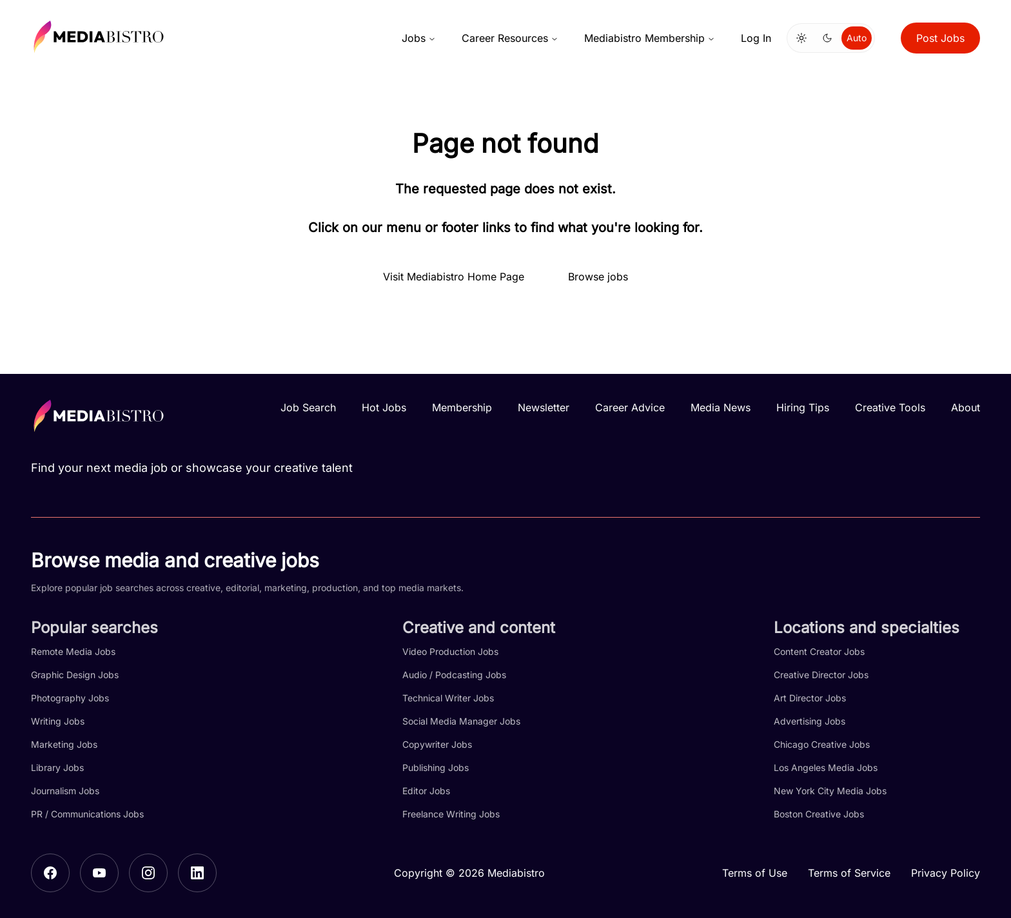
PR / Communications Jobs (87, 813)
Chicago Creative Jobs (822, 744)
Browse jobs (598, 276)
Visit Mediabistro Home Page (453, 276)
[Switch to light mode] (801, 38)
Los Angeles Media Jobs (826, 767)
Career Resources (510, 38)
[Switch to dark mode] (827, 38)
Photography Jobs (70, 697)
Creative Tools (890, 407)
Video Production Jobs (450, 651)
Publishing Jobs (435, 767)
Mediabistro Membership (649, 38)
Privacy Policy (945, 872)
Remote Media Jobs (73, 651)
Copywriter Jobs (437, 744)
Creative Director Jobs (821, 674)
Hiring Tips (802, 407)
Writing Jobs (57, 721)
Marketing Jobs (64, 744)
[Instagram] (148, 873)
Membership (462, 407)
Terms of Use (754, 872)
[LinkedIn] (197, 873)
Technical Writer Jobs (448, 697)
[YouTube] (99, 873)
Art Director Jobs (810, 697)
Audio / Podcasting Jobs (454, 674)
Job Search (308, 407)
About (965, 407)
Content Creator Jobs (819, 651)
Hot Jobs (384, 407)
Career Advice (630, 407)
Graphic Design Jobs (75, 674)
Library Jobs (57, 767)
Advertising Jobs (809, 721)
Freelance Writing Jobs (451, 813)
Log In (756, 38)
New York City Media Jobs (830, 790)
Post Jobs (940, 38)
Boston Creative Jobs (819, 813)
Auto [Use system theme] (857, 37)
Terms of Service (849, 872)
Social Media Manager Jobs (461, 721)
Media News (721, 407)
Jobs (419, 38)
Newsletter (543, 407)
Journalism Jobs (65, 790)
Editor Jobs (426, 790)
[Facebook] (50, 873)
